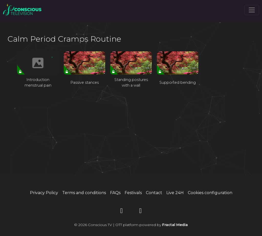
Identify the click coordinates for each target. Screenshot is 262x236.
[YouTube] (121, 212)
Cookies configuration (210, 192)
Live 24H (175, 192)
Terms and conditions (84, 192)
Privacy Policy (44, 192)
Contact (154, 192)
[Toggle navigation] (252, 10)
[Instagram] (140, 212)
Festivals (133, 192)
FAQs (115, 192)
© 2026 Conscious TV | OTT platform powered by (131, 224)
